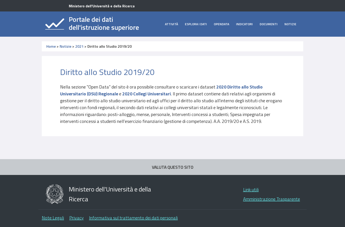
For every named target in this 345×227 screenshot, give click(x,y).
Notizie (290, 24)
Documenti (269, 24)
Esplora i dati (196, 24)
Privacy (76, 217)
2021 (79, 46)
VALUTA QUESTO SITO (172, 167)
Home (51, 46)
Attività (171, 24)
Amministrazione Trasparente (271, 198)
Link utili (251, 189)
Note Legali (53, 217)
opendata (221, 24)
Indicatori (244, 24)
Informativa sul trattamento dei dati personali (133, 217)
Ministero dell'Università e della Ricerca (102, 6)
